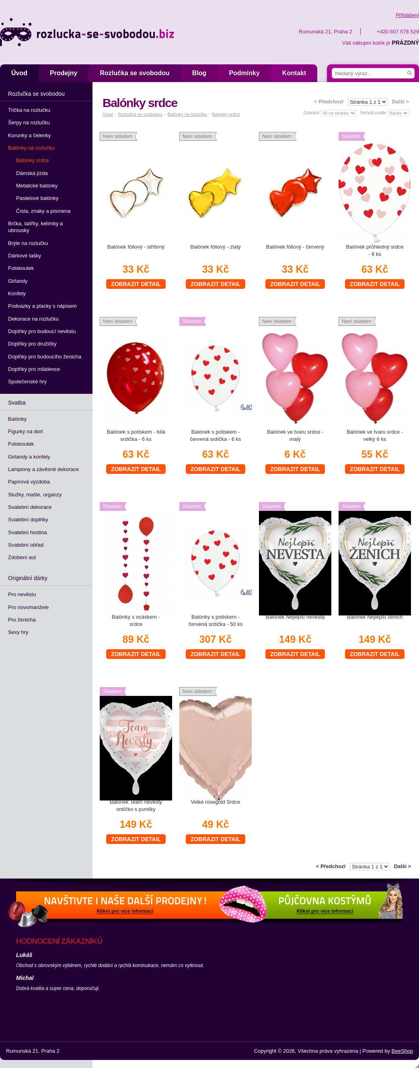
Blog (199, 73)
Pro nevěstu (22, 594)
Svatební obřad (25, 545)
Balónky (17, 419)
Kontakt (294, 73)
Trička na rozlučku (29, 110)
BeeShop (402, 1051)
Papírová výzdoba (29, 482)
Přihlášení (407, 15)
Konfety (17, 293)
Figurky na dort (25, 431)
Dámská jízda (32, 173)
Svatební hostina (27, 532)
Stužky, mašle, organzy (35, 495)
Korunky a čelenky (29, 135)
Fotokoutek (21, 268)
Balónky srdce (32, 160)
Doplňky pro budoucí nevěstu (42, 331)
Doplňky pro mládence (34, 369)
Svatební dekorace (29, 507)
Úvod (19, 73)
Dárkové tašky (24, 256)
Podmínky (244, 73)
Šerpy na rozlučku (29, 122)
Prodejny (63, 73)
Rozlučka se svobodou (134, 73)
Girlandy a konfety (29, 457)
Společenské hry (27, 382)
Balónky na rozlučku (31, 148)
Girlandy (17, 281)
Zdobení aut (22, 557)
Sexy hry (18, 632)
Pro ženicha (22, 620)
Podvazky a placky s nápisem (42, 306)
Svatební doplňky (28, 520)
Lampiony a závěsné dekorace (43, 469)
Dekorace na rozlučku (33, 319)
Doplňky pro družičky (32, 344)
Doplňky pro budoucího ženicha (44, 357)
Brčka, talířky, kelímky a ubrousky (35, 226)
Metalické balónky (37, 186)
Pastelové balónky (37, 198)
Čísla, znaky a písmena (43, 211)
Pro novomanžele (28, 607)
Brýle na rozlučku (28, 243)
